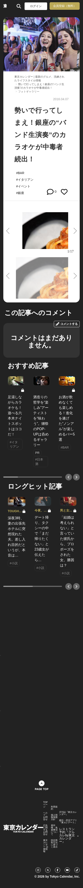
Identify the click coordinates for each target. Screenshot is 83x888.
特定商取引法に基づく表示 (54, 843)
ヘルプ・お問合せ (45, 816)
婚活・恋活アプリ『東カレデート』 (68, 821)
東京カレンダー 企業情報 (45, 846)
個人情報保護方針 (54, 817)
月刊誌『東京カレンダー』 (68, 813)
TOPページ (45, 804)
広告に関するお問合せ (45, 829)
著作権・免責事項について (54, 829)
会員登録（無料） (64, 6)
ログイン (36, 6)
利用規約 (54, 808)
